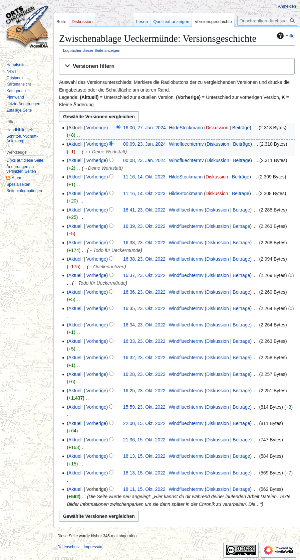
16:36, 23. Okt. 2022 (144, 292)
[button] (177, 66)
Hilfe (285, 35)
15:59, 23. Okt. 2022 (144, 407)
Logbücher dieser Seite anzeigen (91, 50)
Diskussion (217, 127)
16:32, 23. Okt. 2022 (144, 357)
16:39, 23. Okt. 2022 (144, 226)
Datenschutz (68, 547)
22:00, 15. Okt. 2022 (144, 423)
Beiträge (241, 127)
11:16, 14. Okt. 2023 (144, 176)
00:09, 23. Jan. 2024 (144, 144)
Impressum (93, 547)
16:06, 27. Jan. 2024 (144, 127)
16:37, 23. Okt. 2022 (144, 275)
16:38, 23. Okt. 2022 (144, 242)
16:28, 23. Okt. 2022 (144, 374)
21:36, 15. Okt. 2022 (144, 439)
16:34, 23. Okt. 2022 (144, 324)
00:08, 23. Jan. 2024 (144, 160)
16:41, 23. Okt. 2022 (144, 210)
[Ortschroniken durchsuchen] (267, 21)
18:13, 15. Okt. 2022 (144, 456)
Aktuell (75, 144)
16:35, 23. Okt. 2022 (144, 308)
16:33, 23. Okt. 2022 (144, 341)
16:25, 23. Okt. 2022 (144, 390)
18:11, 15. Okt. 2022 (144, 489)
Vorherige (96, 127)
